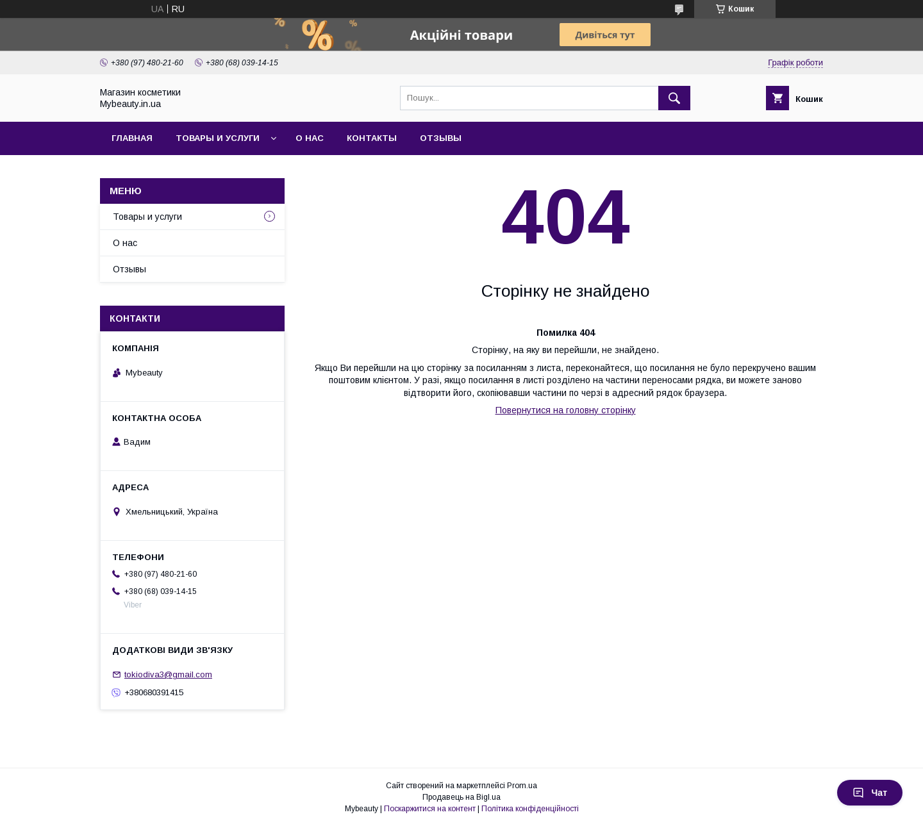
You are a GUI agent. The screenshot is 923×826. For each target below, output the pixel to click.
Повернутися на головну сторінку (565, 410)
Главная (132, 138)
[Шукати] (674, 98)
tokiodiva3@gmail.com (168, 674)
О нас (309, 138)
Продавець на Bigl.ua (461, 797)
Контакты (372, 138)
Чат (869, 792)
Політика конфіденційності (530, 808)
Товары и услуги (218, 138)
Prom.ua (522, 785)
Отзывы (441, 138)
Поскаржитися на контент (430, 808)
